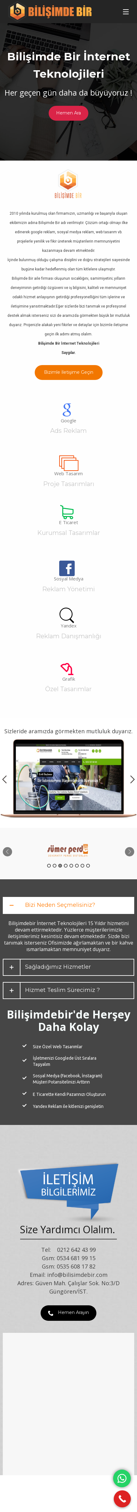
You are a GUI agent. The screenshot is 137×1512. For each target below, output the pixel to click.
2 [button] (54, 866)
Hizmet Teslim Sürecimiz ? (62, 990)
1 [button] (49, 866)
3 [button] (60, 866)
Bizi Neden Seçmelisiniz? (60, 905)
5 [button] (71, 866)
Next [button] (132, 779)
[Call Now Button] (122, 1498)
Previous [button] (4, 779)
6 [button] (77, 866)
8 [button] (88, 866)
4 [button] (66, 866)
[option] (68, 779)
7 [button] (82, 866)
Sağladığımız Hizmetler (58, 967)
